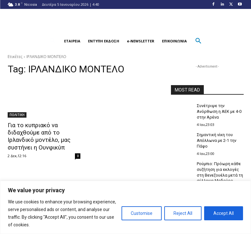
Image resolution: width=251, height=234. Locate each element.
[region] (125, 207)
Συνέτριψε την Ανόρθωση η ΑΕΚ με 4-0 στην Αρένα (218, 111)
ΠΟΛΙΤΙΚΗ (17, 115)
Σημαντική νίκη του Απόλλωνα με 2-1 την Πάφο (215, 138)
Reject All (182, 213)
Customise (141, 213)
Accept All (223, 213)
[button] (52, 41)
